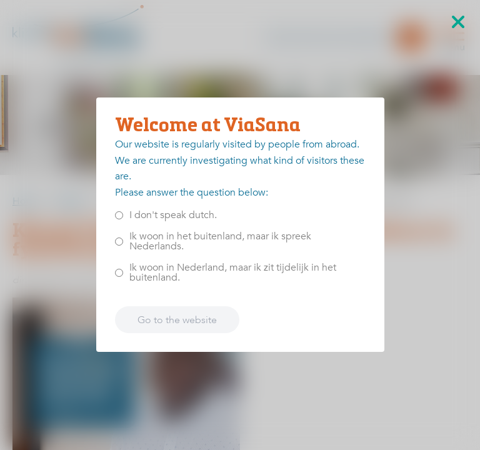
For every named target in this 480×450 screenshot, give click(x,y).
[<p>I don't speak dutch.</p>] (119, 215)
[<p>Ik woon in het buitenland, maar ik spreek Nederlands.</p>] (119, 242)
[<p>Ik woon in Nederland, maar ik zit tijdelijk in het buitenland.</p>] (119, 273)
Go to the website (177, 320)
